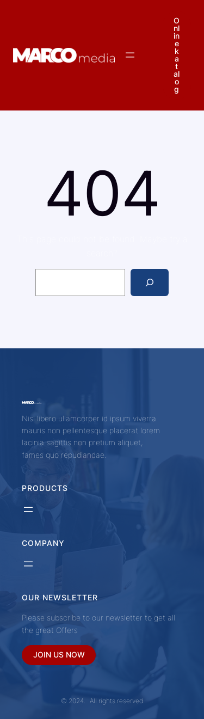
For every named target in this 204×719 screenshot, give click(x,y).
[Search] (150, 282)
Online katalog (177, 55)
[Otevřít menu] (130, 55)
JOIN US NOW (59, 654)
